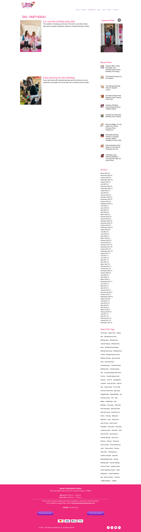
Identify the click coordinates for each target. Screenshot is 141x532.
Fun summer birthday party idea (59, 21)
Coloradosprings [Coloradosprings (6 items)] (105, 365)
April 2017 (104, 316)
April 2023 (104, 212)
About (109, 9)
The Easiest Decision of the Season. (114, 77)
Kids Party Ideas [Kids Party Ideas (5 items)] (105, 408)
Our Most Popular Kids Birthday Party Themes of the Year (113, 97)
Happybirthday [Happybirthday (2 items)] (105, 394)
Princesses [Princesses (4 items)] (116, 441)
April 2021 (104, 262)
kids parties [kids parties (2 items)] (110, 405)
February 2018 (105, 312)
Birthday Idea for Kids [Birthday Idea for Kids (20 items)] (110, 336)
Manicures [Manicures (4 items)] (103, 419)
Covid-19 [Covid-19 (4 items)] (109, 380)
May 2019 (104, 286)
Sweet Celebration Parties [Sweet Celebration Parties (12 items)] (108, 470)
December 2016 (105, 322)
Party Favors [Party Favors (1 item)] (115, 419)
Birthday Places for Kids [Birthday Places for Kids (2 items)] (113, 354)
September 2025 (106, 180)
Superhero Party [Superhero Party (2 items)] (115, 466)
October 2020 (105, 273)
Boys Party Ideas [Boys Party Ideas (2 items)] (109, 362)
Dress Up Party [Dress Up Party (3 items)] (111, 383)
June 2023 (104, 208)
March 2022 (104, 238)
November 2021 (105, 247)
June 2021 (104, 258)
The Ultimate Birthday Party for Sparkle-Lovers (113, 88)
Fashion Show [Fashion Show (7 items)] (108, 387)
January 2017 (105, 320)
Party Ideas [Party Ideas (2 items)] (111, 426)
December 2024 (105, 186)
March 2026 (104, 173)
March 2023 (104, 214)
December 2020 (105, 271)
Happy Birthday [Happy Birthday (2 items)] (114, 394)
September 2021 (106, 251)
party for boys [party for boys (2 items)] (104, 423)
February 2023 (105, 216)
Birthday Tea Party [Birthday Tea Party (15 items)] (106, 358)
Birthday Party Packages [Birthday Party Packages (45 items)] (112, 347)
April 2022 (104, 236)
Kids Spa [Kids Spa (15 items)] (108, 416)
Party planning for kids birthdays (59, 77)
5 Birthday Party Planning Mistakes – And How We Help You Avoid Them (113, 157)
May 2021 (104, 260)
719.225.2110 (73, 507)
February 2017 (105, 318)
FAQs (98, 9)
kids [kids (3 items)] (112, 398)
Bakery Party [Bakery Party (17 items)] (112, 333)
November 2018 (105, 292)
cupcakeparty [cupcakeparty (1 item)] (117, 380)
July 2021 (103, 255)
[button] (103, 34)
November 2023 (105, 199)
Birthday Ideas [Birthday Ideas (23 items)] (105, 340)
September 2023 (106, 203)
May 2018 (104, 305)
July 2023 (103, 206)
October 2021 (105, 249)
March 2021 (104, 264)
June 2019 (104, 284)
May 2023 (104, 210)
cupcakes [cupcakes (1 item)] (103, 383)
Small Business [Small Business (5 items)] (112, 452)
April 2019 (104, 288)
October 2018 (105, 294)
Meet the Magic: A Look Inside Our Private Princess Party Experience (114, 127)
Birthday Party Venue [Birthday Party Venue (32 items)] (106, 351)
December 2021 (105, 245)
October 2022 (105, 225)
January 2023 (105, 219)
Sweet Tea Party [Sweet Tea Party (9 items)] (108, 477)
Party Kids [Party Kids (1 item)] (114, 430)
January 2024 (105, 195)
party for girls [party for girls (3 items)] (113, 423)
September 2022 (106, 227)
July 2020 (103, 275)
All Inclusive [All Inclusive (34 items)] (104, 333)
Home (77, 9)
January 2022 (105, 242)
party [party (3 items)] (109, 419)
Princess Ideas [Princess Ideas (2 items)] (105, 444)
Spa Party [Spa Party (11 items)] (115, 455)
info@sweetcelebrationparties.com (83, 503)
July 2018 (103, 301)
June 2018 (104, 303)
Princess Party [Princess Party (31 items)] (109, 448)
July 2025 (103, 184)
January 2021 (105, 268)
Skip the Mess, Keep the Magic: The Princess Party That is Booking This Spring (113, 68)
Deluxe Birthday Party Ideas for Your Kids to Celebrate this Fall (113, 147)
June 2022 (104, 234)
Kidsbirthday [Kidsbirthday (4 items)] (109, 401)
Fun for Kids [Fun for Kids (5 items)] (116, 387)
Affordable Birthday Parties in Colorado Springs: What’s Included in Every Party (113, 137)
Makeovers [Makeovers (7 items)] (115, 416)
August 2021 (104, 253)
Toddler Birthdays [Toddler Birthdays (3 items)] (105, 481)
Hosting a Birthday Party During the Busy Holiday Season (113, 107)
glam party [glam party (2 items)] (117, 390)
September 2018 (106, 297)
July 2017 (103, 314)
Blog (103, 9)
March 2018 (104, 309)
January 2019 (105, 290)
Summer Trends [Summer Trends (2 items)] (105, 466)
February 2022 (105, 240)
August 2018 (104, 299)
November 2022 (105, 223)
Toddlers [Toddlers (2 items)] (114, 481)
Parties (83, 9)
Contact (116, 9)
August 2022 (104, 229)
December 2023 (105, 197)
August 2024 (104, 190)
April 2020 (104, 277)
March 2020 (104, 279)
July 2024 (103, 193)
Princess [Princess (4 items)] (109, 441)
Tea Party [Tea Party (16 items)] (117, 477)
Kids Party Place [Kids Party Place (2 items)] (115, 408)
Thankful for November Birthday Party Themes (113, 115)
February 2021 (105, 266)
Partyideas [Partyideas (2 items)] (104, 426)
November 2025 (105, 175)
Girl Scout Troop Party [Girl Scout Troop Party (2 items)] (107, 390)
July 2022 (103, 232)
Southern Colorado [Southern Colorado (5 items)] (106, 455)
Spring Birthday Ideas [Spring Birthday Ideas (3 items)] (106, 459)
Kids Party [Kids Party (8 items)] (118, 405)
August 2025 (104, 182)
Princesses (91, 9)
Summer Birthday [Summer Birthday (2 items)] (115, 462)
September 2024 (106, 188)
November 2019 (105, 281)
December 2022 (105, 221)
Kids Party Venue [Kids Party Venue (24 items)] (105, 412)
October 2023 (105, 201)
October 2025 (105, 178)
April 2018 (104, 307)
